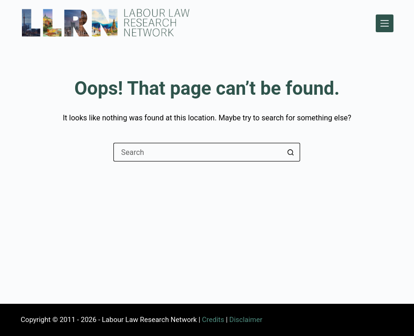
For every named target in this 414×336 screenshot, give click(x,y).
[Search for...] (197, 152)
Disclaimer (245, 319)
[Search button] (290, 152)
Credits (213, 319)
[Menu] (384, 23)
